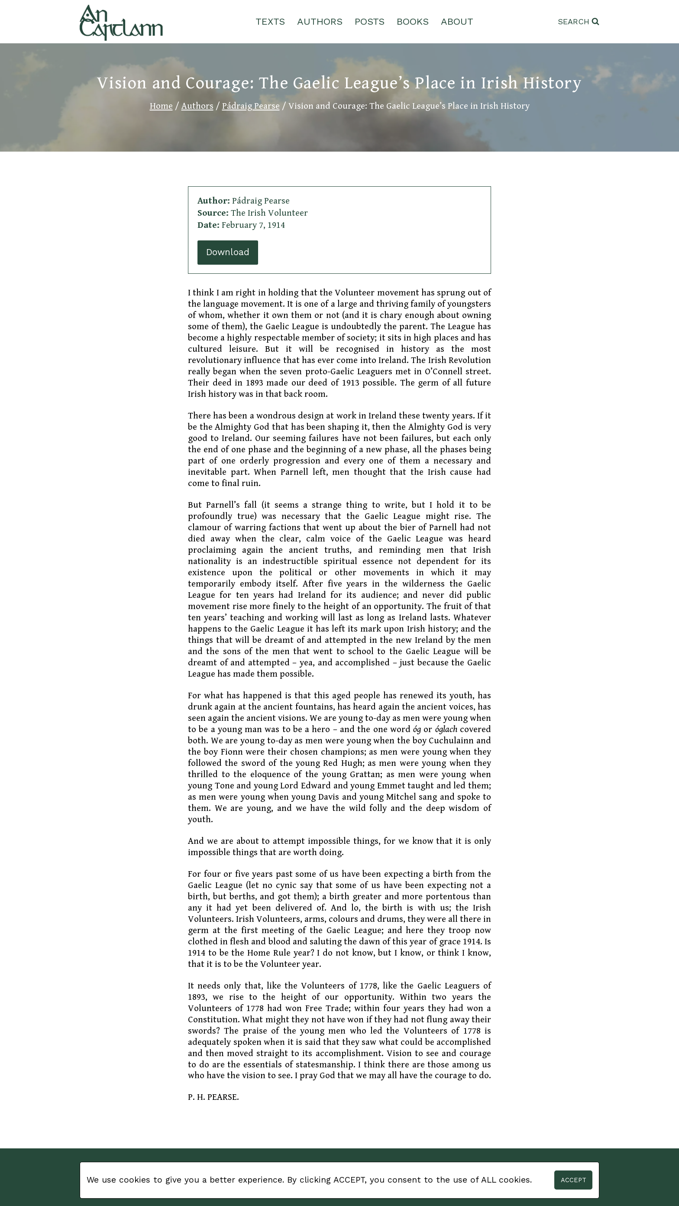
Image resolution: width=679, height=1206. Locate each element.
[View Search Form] (578, 22)
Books (413, 21)
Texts (270, 21)
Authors (320, 21)
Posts (370, 21)
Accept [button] (573, 1180)
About (457, 21)
